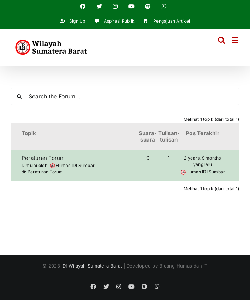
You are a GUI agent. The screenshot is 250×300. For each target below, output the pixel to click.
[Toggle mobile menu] (235, 40)
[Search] (19, 96)
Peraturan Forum (43, 158)
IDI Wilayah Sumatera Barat (91, 266)
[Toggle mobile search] (221, 40)
